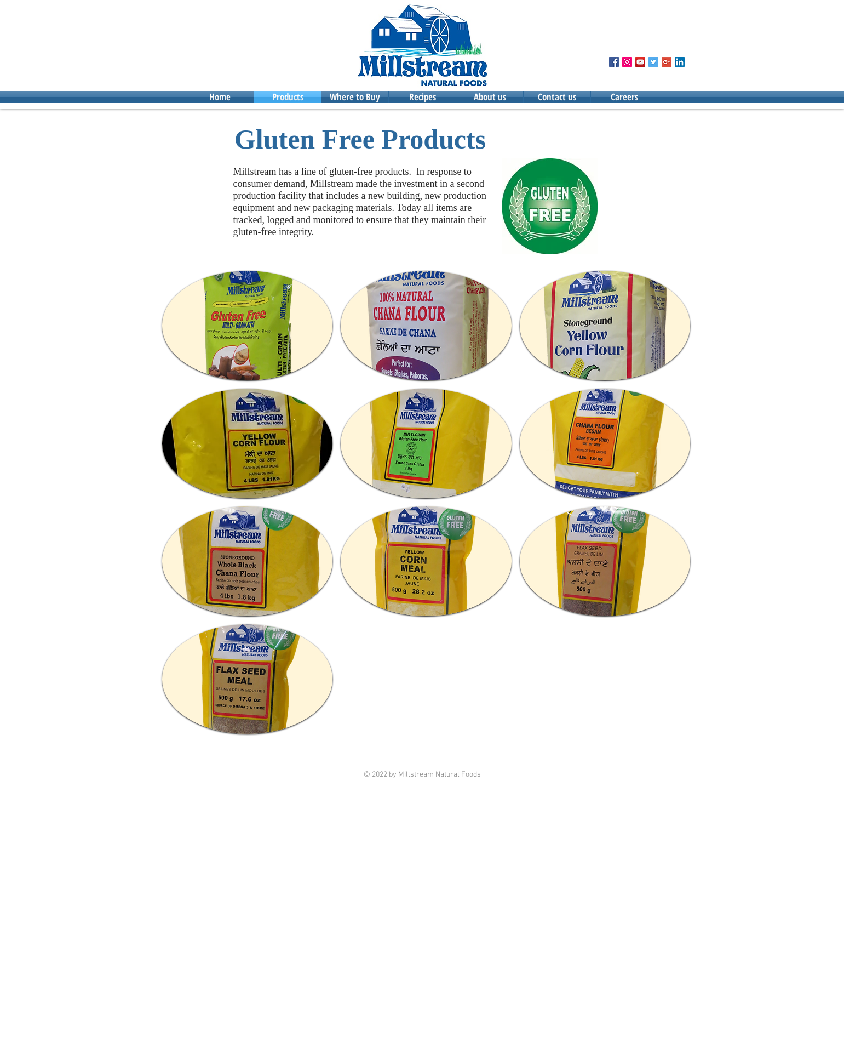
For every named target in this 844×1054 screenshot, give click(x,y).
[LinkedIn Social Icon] (680, 62)
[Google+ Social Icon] (666, 62)
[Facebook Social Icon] (614, 62)
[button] (247, 325)
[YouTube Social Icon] (640, 62)
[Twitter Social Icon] (653, 62)
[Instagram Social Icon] (627, 62)
